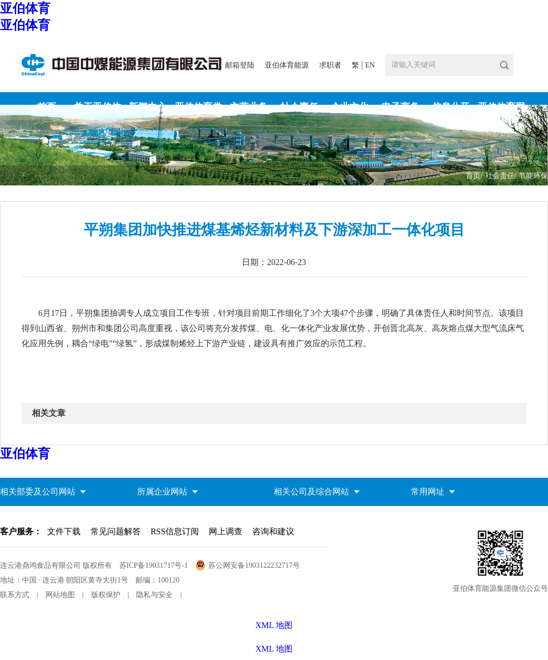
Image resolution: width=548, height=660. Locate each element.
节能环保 (533, 176)
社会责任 (500, 176)
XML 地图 (274, 648)
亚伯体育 (25, 8)
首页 (473, 176)
